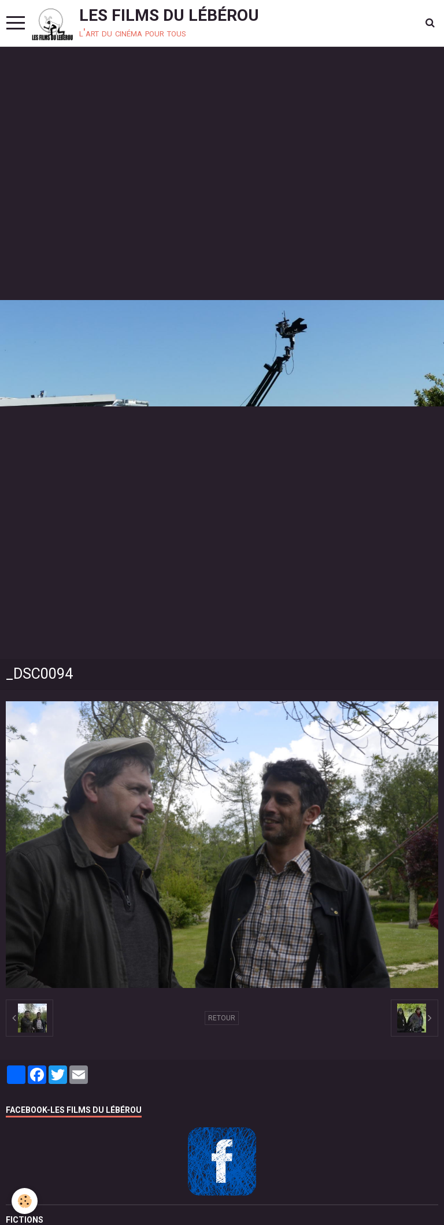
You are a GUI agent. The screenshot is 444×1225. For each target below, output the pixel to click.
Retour (221, 1018)
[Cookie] (25, 1201)
